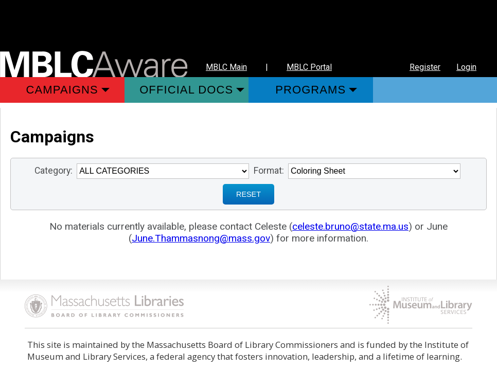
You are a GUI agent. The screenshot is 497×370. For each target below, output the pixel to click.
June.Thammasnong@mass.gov (201, 238)
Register (425, 67)
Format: (269, 170)
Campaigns (62, 89)
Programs (310, 89)
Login (466, 67)
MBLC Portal (309, 67)
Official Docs (186, 89)
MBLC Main (226, 67)
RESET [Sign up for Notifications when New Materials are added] (248, 194)
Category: (53, 170)
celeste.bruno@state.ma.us (350, 226)
